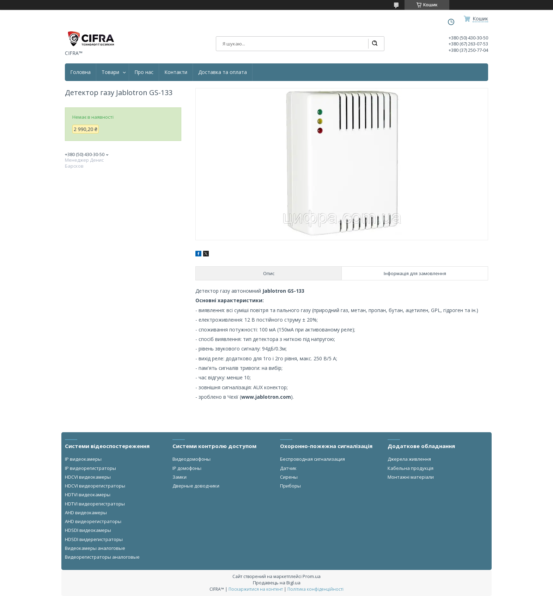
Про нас (143, 72)
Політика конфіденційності (315, 589)
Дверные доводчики (195, 486)
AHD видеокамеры (86, 512)
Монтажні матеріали (411, 477)
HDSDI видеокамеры (88, 530)
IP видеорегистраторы (90, 468)
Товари (110, 72)
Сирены (289, 477)
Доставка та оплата (222, 72)
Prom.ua (312, 576)
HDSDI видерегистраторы (94, 539)
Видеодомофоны (191, 459)
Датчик (288, 468)
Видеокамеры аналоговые (95, 548)
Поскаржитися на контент (256, 589)
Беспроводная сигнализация (312, 459)
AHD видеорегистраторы (93, 521)
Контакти (175, 72)
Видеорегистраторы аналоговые (102, 557)
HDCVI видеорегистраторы (95, 486)
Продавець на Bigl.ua (276, 582)
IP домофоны (186, 468)
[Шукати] (374, 44)
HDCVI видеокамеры (88, 477)
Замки (179, 477)
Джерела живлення (409, 459)
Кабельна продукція (410, 468)
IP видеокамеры (83, 459)
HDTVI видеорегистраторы (95, 504)
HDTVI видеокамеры (87, 494)
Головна (80, 72)
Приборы (290, 486)
